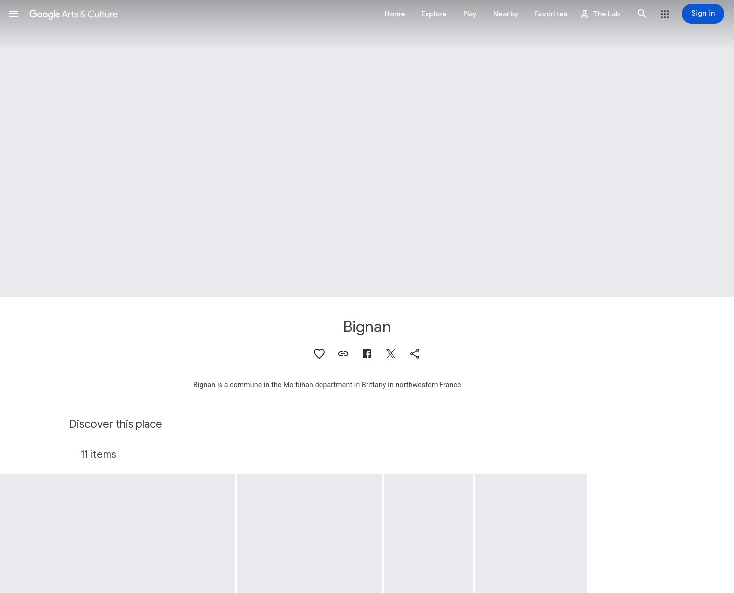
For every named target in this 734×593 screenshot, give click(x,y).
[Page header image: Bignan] (367, 148)
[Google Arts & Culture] (73, 14)
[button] (14, 14)
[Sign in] (703, 14)
